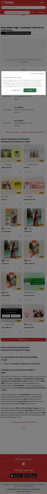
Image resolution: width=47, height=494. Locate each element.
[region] (23, 83)
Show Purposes (16, 90)
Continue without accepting (37, 73)
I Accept (30, 90)
